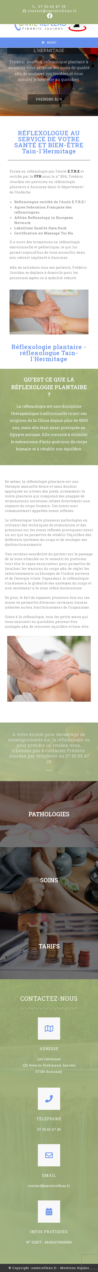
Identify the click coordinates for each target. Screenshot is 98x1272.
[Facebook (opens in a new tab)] (49, 16)
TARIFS (49, 946)
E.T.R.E (74, 171)
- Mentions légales (73, 1268)
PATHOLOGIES (49, 814)
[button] (49, 99)
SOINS (49, 880)
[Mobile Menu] (49, 42)
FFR (37, 176)
